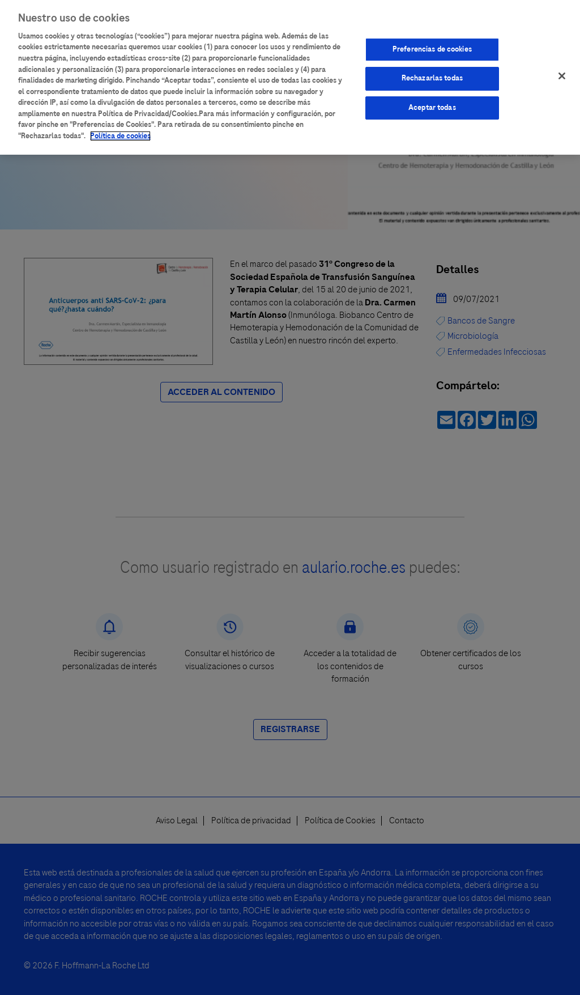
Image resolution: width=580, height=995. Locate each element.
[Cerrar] (561, 73)
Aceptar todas (432, 105)
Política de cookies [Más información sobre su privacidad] (120, 134)
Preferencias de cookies (432, 47)
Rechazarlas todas (432, 76)
